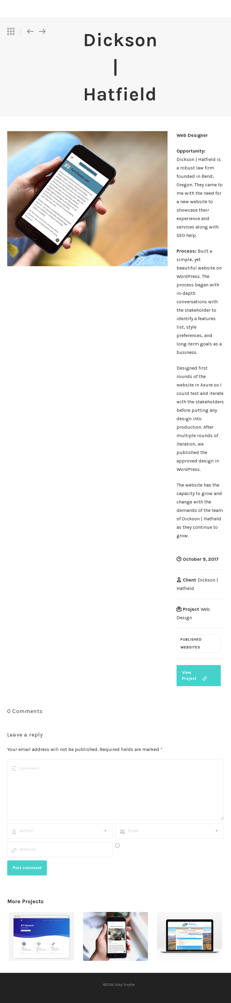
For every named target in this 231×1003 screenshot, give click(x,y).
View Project (194, 675)
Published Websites (191, 643)
